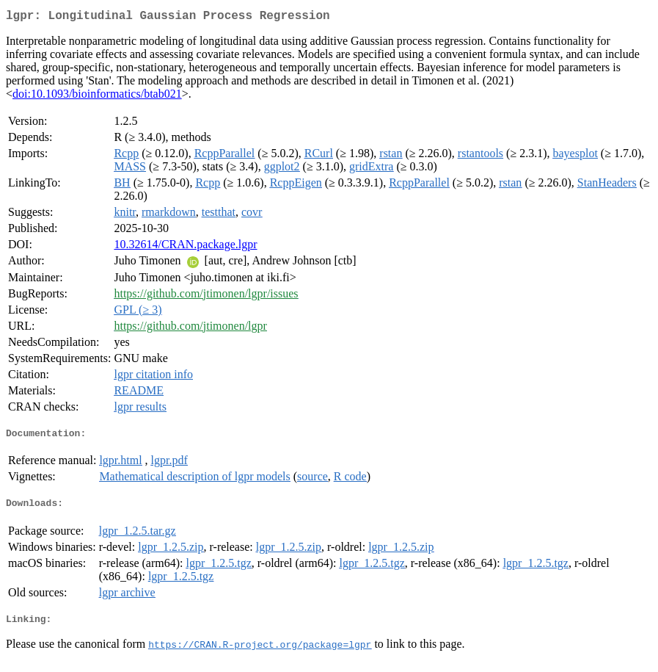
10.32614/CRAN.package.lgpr (185, 247)
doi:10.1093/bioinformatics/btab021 (97, 96)
